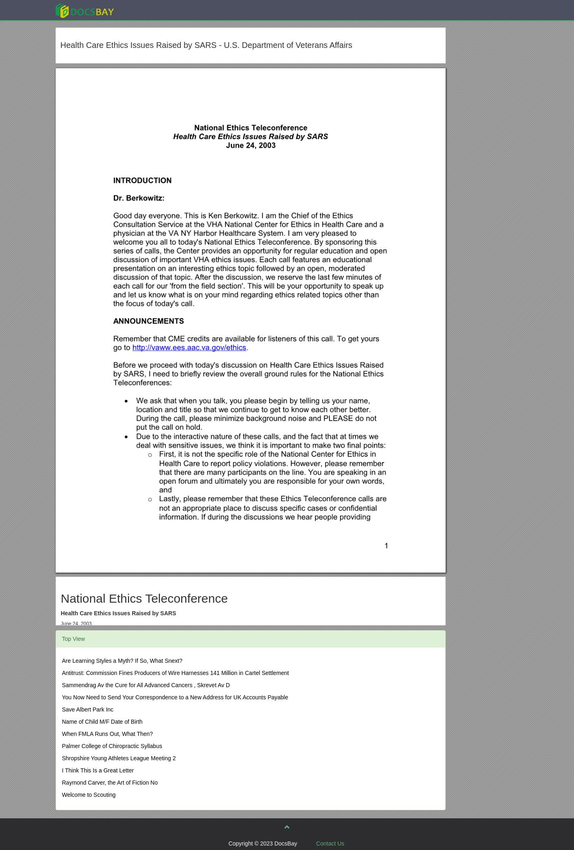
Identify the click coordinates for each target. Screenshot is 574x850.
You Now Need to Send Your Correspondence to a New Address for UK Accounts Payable (175, 697)
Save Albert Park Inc (88, 709)
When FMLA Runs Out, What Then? (107, 734)
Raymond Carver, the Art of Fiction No (110, 782)
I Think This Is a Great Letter (98, 770)
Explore (145, 9)
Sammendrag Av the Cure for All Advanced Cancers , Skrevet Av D (146, 685)
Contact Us (330, 843)
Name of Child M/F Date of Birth (102, 721)
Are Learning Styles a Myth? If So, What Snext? (122, 661)
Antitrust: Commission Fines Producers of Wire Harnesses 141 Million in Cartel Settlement (175, 673)
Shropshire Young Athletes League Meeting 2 (119, 758)
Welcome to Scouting (89, 795)
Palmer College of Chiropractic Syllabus (112, 746)
